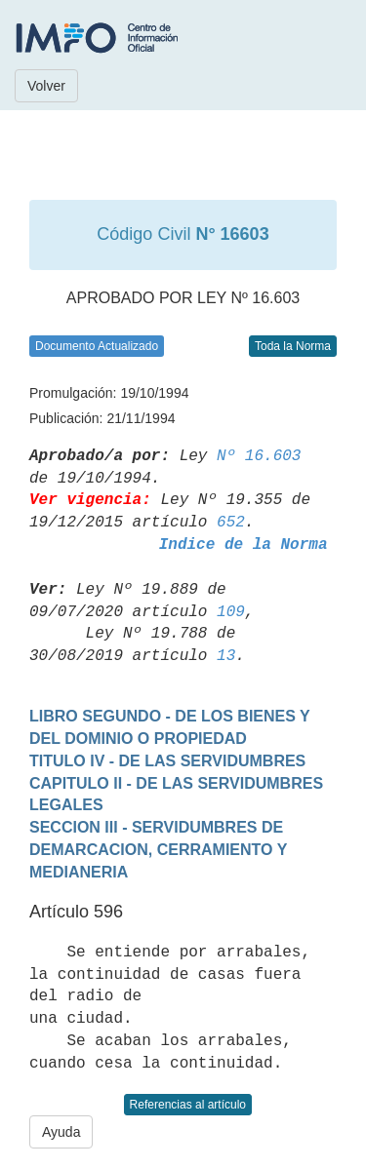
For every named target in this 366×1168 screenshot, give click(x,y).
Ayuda (61, 1132)
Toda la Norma (293, 346)
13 (226, 656)
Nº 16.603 (259, 456)
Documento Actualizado (96, 346)
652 (231, 522)
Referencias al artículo (188, 1104)
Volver (46, 86)
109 (231, 612)
